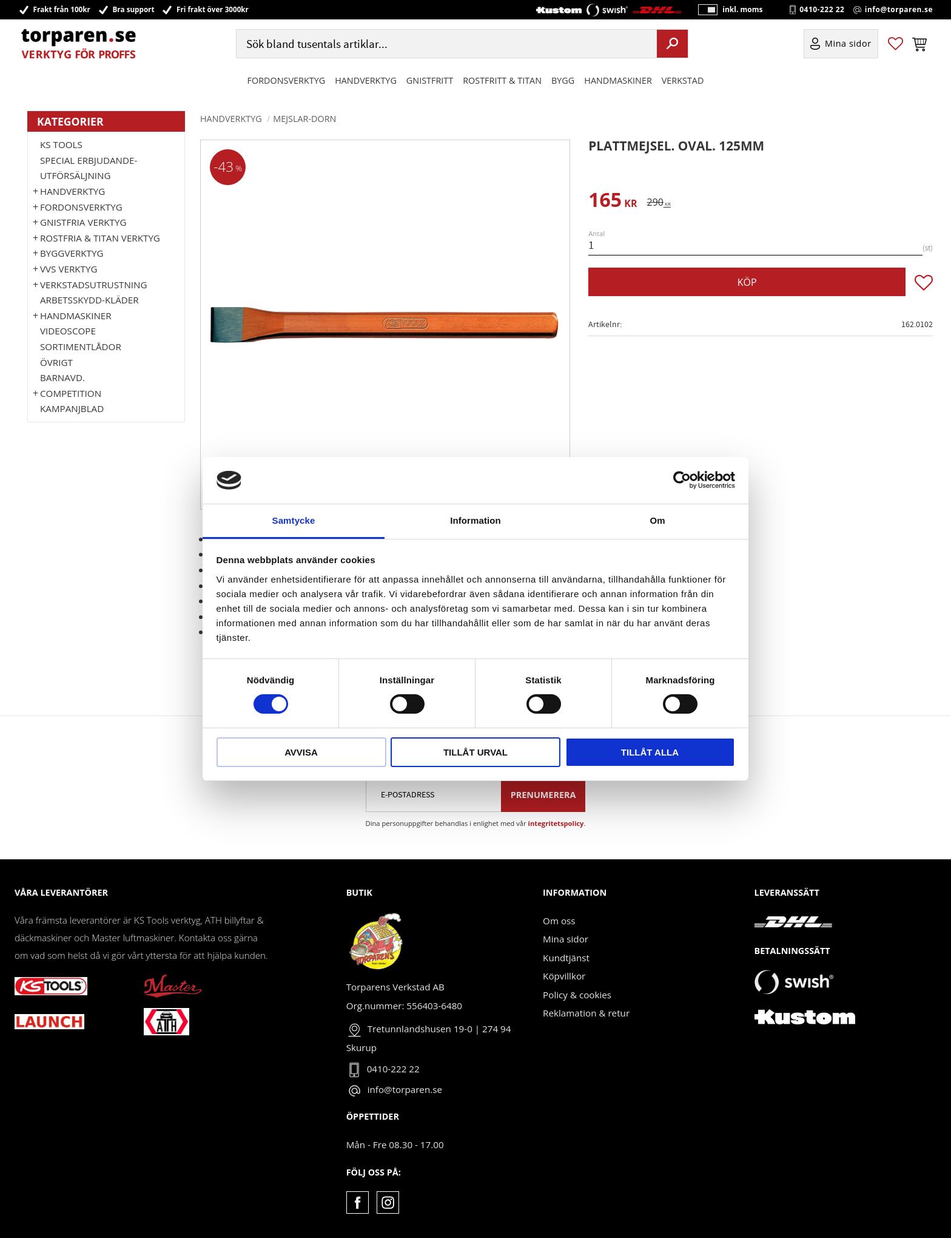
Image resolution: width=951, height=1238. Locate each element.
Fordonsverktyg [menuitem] (286, 81)
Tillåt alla (650, 752)
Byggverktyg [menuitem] (71, 253)
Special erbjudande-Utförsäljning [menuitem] (88, 168)
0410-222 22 (821, 10)
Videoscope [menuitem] (68, 331)
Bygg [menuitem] (562, 81)
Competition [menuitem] (70, 393)
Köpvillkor (564, 976)
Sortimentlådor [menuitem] (80, 346)
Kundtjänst (566, 958)
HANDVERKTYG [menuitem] (366, 81)
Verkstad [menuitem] (683, 81)
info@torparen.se (899, 10)
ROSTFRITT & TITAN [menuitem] (502, 81)
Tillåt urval (475, 752)
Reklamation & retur (586, 1013)
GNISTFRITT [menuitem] (429, 81)
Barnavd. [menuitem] (62, 377)
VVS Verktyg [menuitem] (68, 269)
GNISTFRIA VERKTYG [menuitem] (83, 222)
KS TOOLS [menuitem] (61, 144)
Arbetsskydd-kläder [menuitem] (89, 300)
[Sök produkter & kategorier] (445, 44)
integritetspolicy (556, 823)
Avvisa (301, 752)
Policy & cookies (577, 995)
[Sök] (672, 44)
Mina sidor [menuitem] (848, 44)
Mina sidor (565, 939)
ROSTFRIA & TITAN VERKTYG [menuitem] (100, 238)
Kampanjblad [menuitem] (72, 408)
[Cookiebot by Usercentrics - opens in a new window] (682, 480)
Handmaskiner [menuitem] (617, 81)
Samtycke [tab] (293, 520)
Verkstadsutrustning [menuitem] (93, 285)
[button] (895, 44)
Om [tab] (657, 520)
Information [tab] (475, 520)
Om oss (559, 921)
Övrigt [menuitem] (56, 362)
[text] (612, 202)
